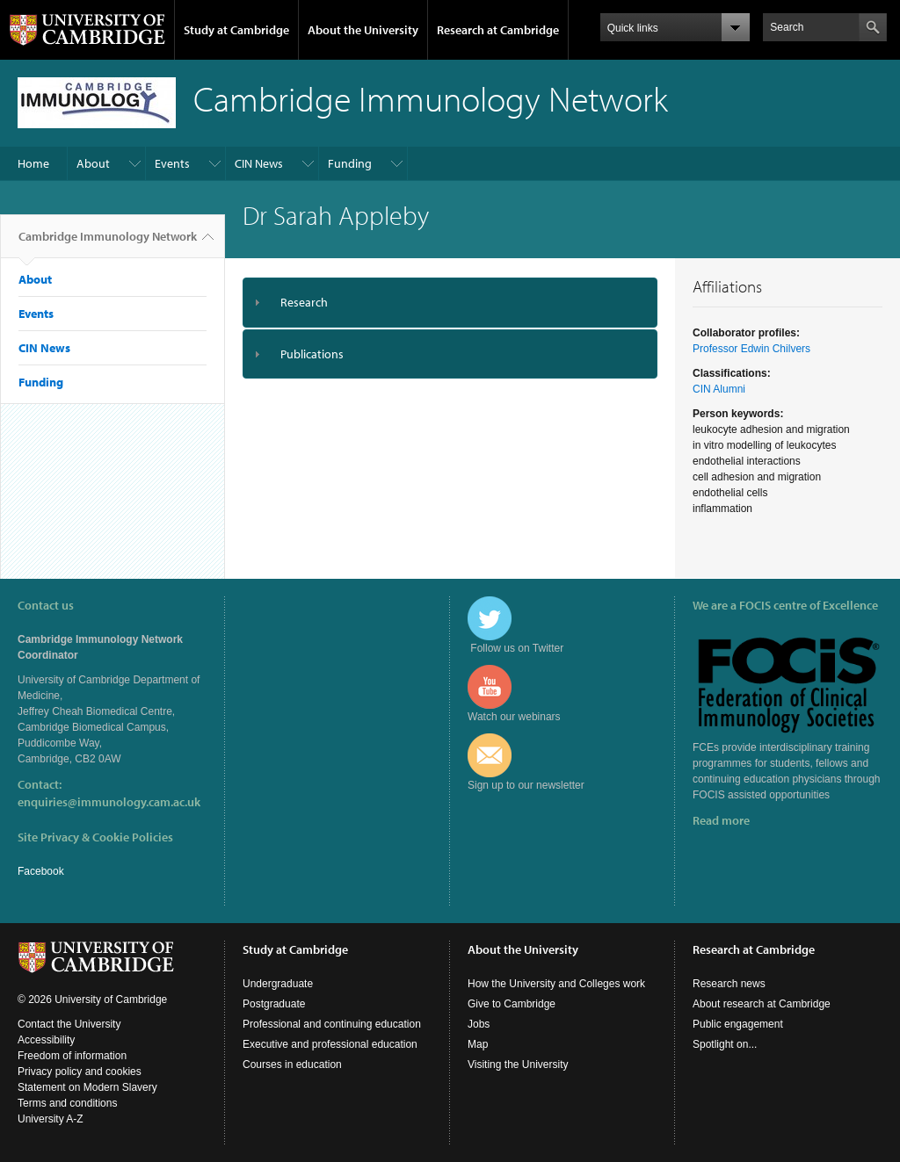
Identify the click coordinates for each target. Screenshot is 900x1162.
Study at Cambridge (236, 30)
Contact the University (69, 1024)
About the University (363, 30)
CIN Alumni (719, 389)
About (93, 163)
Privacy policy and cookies (80, 1071)
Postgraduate (274, 1004)
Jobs (479, 1024)
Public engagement (738, 1024)
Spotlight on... (725, 1044)
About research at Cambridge (762, 1004)
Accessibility (46, 1040)
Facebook (41, 871)
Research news (729, 984)
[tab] (450, 303)
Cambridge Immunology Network (107, 243)
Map (478, 1044)
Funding (350, 163)
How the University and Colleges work (556, 984)
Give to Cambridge (511, 1004)
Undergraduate (278, 984)
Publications (312, 354)
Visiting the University (518, 1064)
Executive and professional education (330, 1044)
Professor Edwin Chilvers (751, 349)
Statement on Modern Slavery (87, 1087)
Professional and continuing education (332, 1024)
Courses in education (292, 1064)
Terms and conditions (67, 1103)
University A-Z (50, 1119)
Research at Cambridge (498, 30)
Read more (721, 820)
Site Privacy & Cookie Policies (95, 837)
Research (304, 302)
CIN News (259, 163)
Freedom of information (72, 1056)
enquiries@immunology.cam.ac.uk (109, 802)
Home (33, 163)
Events (172, 163)
